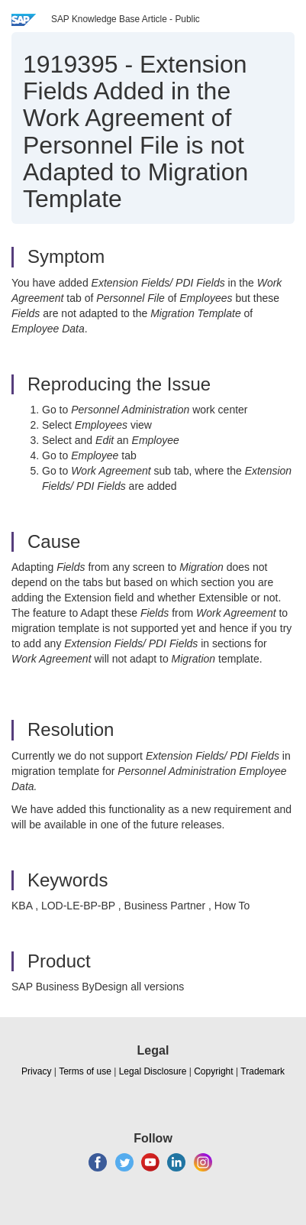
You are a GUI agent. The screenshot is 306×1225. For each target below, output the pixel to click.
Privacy (36, 1071)
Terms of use (85, 1071)
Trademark (262, 1071)
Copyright (213, 1071)
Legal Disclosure (153, 1071)
